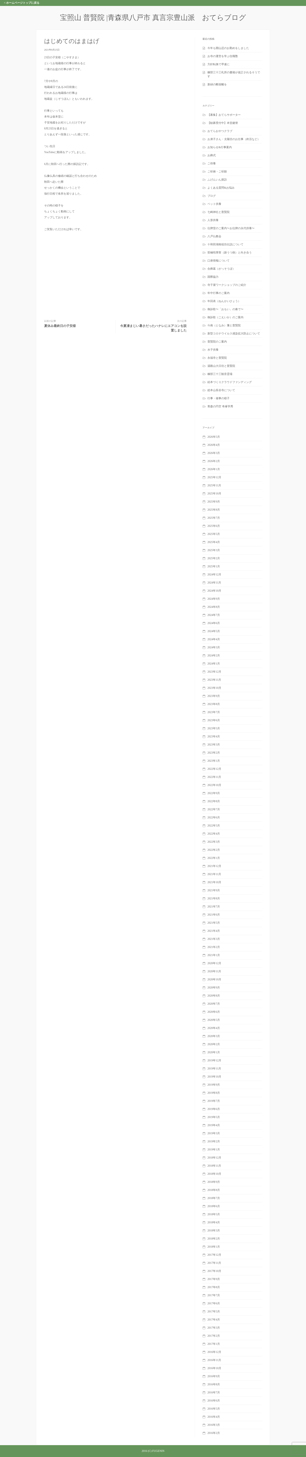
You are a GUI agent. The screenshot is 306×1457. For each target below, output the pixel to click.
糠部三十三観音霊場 (219, 374)
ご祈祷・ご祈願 (217, 171)
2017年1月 (213, 1343)
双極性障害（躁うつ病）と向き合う (229, 252)
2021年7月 (213, 906)
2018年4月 (213, 1222)
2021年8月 (213, 898)
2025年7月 (213, 517)
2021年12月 (214, 866)
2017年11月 (214, 1262)
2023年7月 (213, 712)
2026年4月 (213, 444)
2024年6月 (213, 623)
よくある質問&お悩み (221, 187)
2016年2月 (213, 1433)
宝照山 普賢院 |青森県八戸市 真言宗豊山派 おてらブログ (153, 18)
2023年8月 (213, 704)
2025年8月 (213, 509)
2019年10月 (214, 1076)
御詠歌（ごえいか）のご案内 (225, 317)
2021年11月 (214, 874)
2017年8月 (213, 1287)
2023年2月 (213, 752)
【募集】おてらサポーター (224, 114)
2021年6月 (213, 914)
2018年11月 (214, 1165)
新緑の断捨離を (217, 84)
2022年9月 (213, 793)
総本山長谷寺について (221, 390)
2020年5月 (213, 1019)
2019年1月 (213, 1149)
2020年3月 (213, 1036)
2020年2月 (213, 1044)
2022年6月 (213, 817)
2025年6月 (213, 525)
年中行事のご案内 (218, 293)
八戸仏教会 (214, 236)
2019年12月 (214, 1060)
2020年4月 (213, 1028)
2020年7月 (213, 1003)
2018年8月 (213, 1190)
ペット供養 (214, 203)
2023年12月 (214, 671)
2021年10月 (214, 882)
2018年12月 (214, 1157)
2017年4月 (213, 1319)
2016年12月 (214, 1352)
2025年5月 (213, 534)
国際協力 (213, 276)
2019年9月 (213, 1084)
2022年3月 (213, 841)
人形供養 (213, 220)
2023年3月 (213, 744)
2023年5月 (213, 728)
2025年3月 (213, 550)
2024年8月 (213, 606)
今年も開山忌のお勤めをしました (228, 48)
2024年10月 (214, 590)
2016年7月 (213, 1392)
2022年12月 (214, 768)
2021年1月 (213, 955)
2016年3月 (213, 1424)
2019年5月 (213, 1117)
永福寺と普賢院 (217, 357)
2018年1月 (213, 1246)
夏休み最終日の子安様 (60, 326)
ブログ (211, 195)
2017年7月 (213, 1295)
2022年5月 (213, 825)
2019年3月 (213, 1133)
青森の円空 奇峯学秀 (220, 406)
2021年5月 (213, 922)
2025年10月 (214, 493)
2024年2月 (213, 655)
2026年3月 (213, 453)
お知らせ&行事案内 (219, 147)
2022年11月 (214, 777)
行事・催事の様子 (218, 398)
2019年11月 (214, 1068)
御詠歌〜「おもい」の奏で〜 (225, 309)
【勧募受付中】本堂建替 (222, 122)
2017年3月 (213, 1327)
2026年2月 (213, 461)
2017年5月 (213, 1311)
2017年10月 (214, 1271)
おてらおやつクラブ (219, 131)
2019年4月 (213, 1125)
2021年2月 (213, 947)
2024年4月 (213, 639)
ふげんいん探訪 (217, 179)
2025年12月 (214, 477)
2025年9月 (213, 501)
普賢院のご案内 (217, 341)
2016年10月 (214, 1368)
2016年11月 (214, 1360)
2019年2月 (213, 1141)
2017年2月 (213, 1335)
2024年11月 (214, 582)
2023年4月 (213, 736)
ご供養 (211, 163)
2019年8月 (213, 1092)
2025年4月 (213, 542)
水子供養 (213, 349)
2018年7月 (213, 1198)
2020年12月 (214, 963)
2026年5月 (213, 436)
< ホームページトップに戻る (21, 2)
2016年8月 (213, 1384)
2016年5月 (213, 1408)
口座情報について (218, 260)
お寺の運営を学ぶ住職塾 (222, 56)
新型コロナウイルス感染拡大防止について (233, 333)
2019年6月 (213, 1109)
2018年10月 (214, 1173)
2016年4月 (213, 1416)
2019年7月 (213, 1100)
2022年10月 (214, 785)
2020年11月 (214, 971)
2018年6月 (213, 1206)
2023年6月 (213, 720)
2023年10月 (214, 687)
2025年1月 (213, 566)
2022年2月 (213, 849)
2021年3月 (213, 938)
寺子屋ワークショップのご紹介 (226, 284)
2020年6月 (213, 1011)
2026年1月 (213, 469)
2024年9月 (213, 598)
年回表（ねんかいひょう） (224, 301)
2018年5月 (213, 1214)
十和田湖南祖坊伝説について (225, 244)
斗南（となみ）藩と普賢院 (224, 325)
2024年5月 (213, 631)
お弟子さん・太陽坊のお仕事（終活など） (233, 139)
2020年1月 (213, 1052)
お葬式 (211, 155)
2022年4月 (213, 833)
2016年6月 (213, 1400)
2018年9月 (213, 1181)
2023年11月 (214, 679)
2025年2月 (213, 558)
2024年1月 (213, 663)
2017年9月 (213, 1279)
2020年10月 (214, 979)
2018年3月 (213, 1230)
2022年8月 (213, 801)
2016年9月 (213, 1376)
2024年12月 (214, 574)
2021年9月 (213, 890)
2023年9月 (213, 696)
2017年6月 (213, 1303)
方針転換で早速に (218, 64)
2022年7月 (213, 809)
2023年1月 (213, 760)
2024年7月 (213, 615)
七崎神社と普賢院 (218, 212)
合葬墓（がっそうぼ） (221, 268)
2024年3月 (213, 647)
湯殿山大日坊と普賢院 (221, 365)
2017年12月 (214, 1254)
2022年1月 (213, 858)
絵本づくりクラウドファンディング (229, 382)
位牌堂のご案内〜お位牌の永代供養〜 (231, 228)
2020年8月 (213, 995)
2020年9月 (213, 987)
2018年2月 (213, 1238)
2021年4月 (213, 930)
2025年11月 (214, 485)
